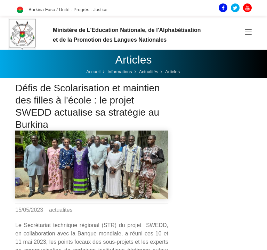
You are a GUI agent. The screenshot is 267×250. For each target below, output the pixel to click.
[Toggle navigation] (248, 33)
